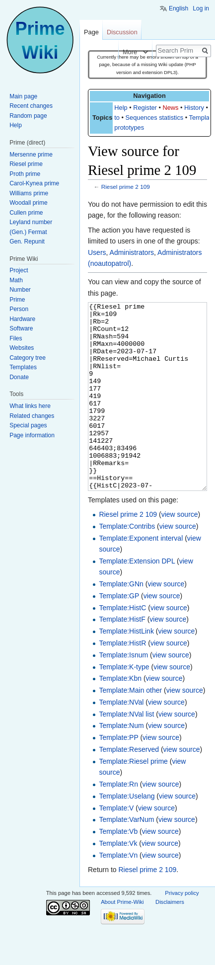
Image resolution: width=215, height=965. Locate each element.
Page (91, 32)
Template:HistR (122, 680)
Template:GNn (121, 621)
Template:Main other (130, 727)
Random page (28, 115)
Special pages (28, 425)
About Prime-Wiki (122, 939)
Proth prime (24, 173)
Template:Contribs (127, 563)
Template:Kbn (120, 716)
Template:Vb (118, 869)
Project (18, 270)
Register (145, 107)
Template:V (116, 845)
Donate (19, 377)
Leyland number (30, 222)
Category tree (27, 357)
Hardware (22, 319)
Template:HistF (122, 656)
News (170, 107)
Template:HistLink (126, 668)
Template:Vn (118, 892)
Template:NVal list (126, 751)
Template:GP (119, 633)
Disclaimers (169, 939)
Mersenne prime (31, 154)
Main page (23, 96)
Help (120, 107)
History (194, 107)
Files (15, 338)
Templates (23, 367)
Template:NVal (121, 739)
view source (179, 552)
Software (21, 328)
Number (20, 289)
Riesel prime (26, 164)
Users (97, 252)
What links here (30, 405)
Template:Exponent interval (141, 575)
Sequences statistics (155, 117)
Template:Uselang (126, 833)
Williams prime (28, 193)
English (178, 8)
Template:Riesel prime (133, 799)
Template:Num (121, 763)
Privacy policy (182, 930)
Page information (32, 435)
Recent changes (31, 105)
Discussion (122, 32)
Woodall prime (28, 202)
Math (16, 280)
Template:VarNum (126, 857)
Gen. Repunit (27, 241)
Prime (17, 299)
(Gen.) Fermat (28, 232)
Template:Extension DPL (137, 598)
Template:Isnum (123, 692)
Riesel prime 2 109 (125, 186)
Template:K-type (124, 704)
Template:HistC (122, 645)
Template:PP (118, 775)
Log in (201, 8)
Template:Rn (118, 821)
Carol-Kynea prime (34, 183)
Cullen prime (26, 212)
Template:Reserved (129, 787)
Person (18, 309)
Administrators (132, 252)
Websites (21, 347)
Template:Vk (118, 881)
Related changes (31, 415)
